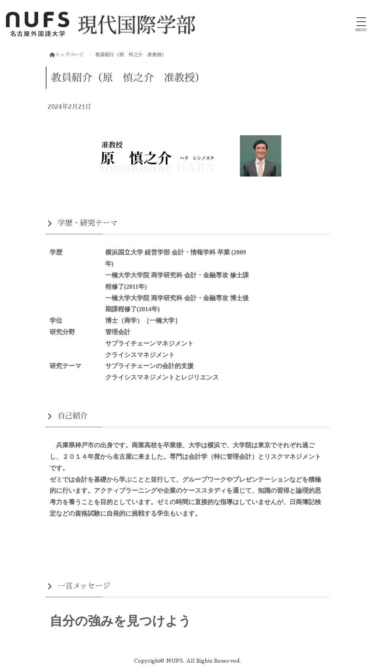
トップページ (67, 54)
